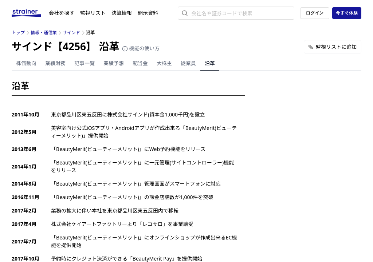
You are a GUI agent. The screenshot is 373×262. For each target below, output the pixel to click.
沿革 (210, 63)
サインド (71, 32)
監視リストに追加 (333, 46)
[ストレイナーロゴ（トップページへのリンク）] (30, 13)
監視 (93, 12)
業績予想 (113, 63)
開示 (148, 12)
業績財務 (55, 63)
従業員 (188, 63)
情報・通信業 (44, 32)
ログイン (314, 13)
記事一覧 (84, 63)
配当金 (140, 63)
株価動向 (26, 63)
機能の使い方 (141, 48)
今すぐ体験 (347, 13)
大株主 (164, 63)
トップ (18, 32)
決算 (121, 12)
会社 (61, 12)
